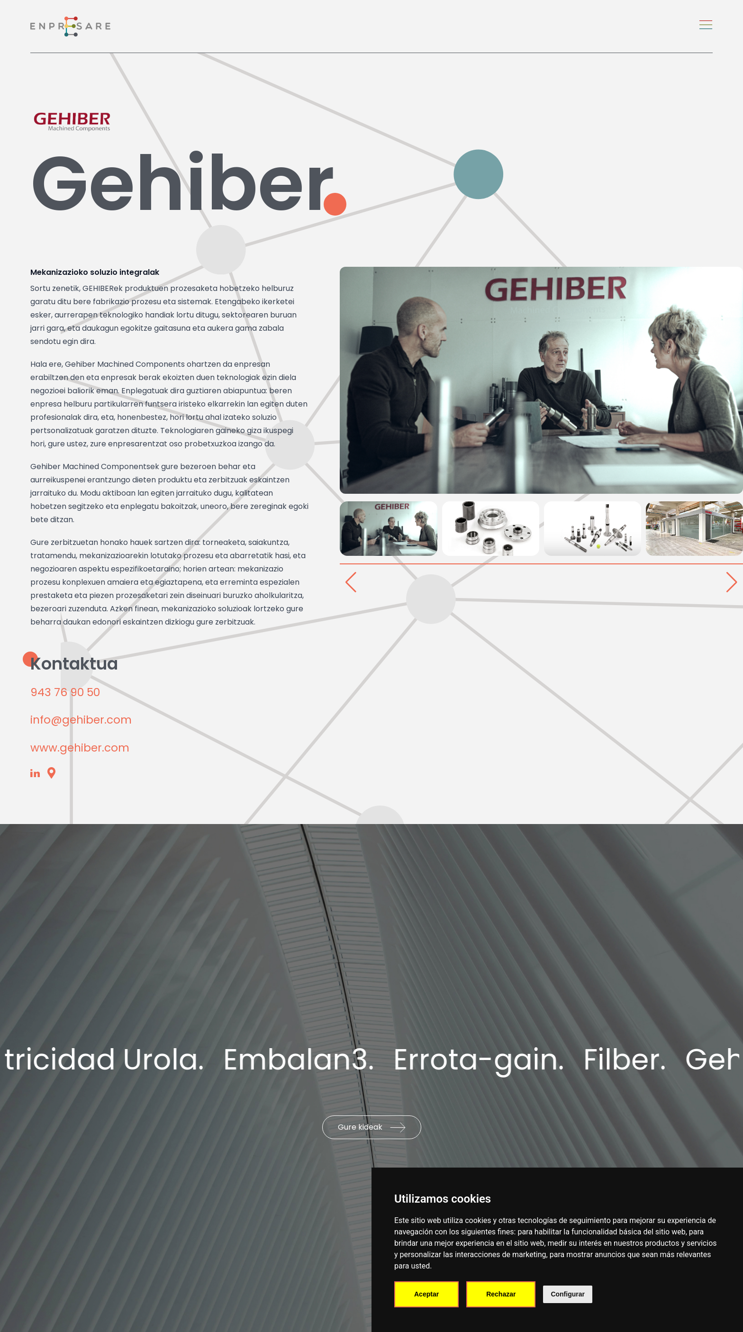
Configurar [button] (568, 1294)
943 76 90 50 (65, 692)
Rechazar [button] (501, 1294)
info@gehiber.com (81, 719)
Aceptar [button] (426, 1294)
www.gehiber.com (79, 747)
